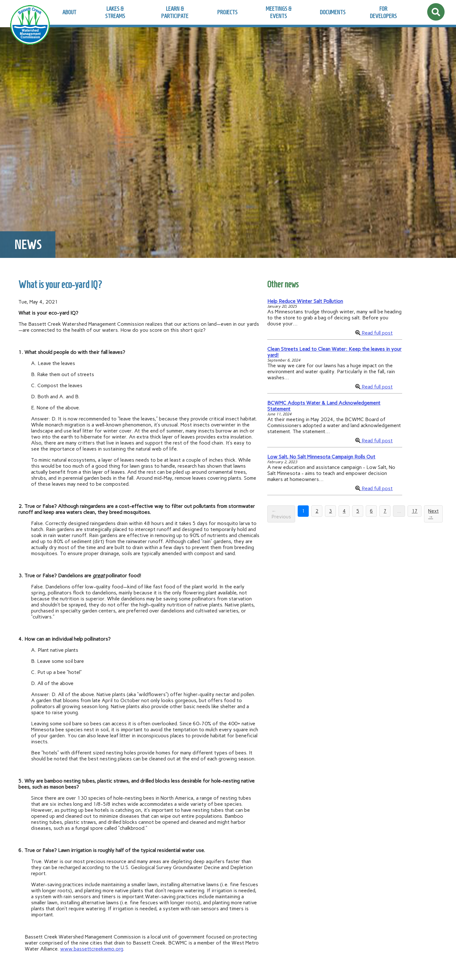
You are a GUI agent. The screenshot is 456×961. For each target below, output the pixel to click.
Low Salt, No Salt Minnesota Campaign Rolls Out (321, 457)
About (69, 12)
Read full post (376, 333)
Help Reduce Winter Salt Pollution (305, 301)
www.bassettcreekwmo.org (91, 949)
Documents (332, 12)
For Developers (383, 12)
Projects (227, 12)
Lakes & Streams (115, 12)
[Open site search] (436, 12)
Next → (433, 514)
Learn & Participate (174, 12)
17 (414, 511)
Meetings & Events (279, 12)
